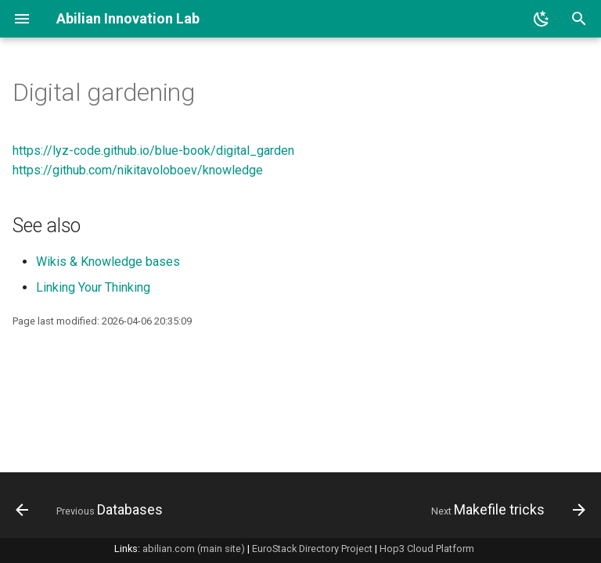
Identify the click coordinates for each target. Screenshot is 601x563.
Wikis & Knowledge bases (108, 261)
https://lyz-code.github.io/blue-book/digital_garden (153, 150)
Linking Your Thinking (93, 287)
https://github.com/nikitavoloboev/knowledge (138, 170)
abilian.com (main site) (193, 548)
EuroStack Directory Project (312, 548)
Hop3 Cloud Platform (427, 548)
